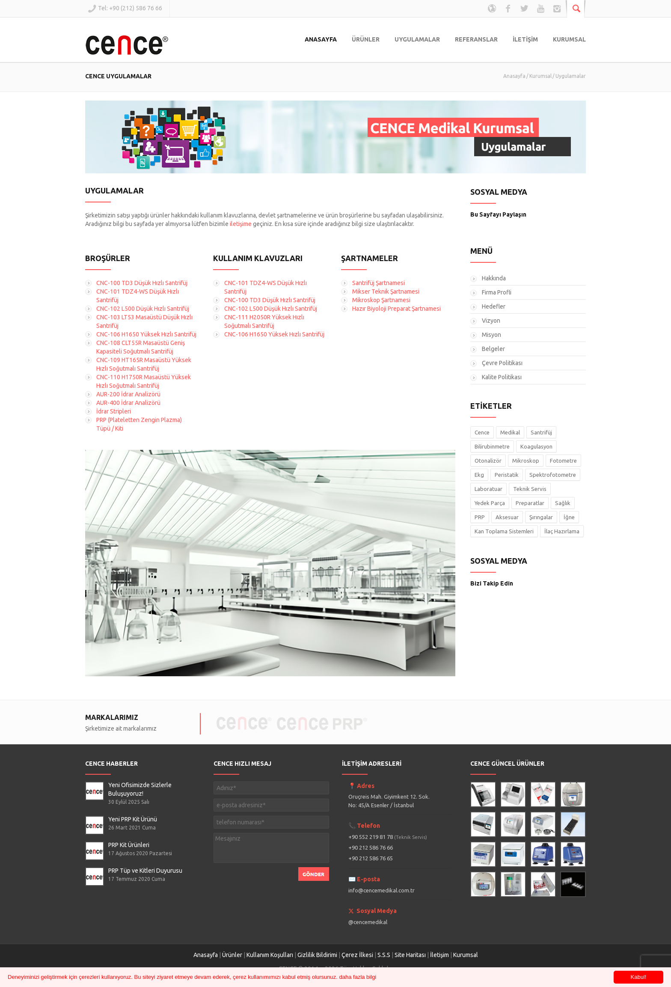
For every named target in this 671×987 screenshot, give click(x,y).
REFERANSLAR (476, 39)
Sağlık (562, 503)
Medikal (510, 432)
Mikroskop (525, 461)
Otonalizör (488, 461)
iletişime (241, 223)
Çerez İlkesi (357, 954)
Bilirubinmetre (492, 446)
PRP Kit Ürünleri (128, 844)
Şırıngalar (541, 517)
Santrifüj (541, 432)
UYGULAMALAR (417, 39)
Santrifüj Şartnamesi (378, 282)
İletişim (439, 954)
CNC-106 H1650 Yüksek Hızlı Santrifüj (146, 334)
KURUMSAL (569, 39)
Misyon (491, 334)
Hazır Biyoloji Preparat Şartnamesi (396, 308)
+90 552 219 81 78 (387, 837)
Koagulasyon (536, 446)
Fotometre (563, 461)
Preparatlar (530, 503)
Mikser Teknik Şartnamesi (385, 291)
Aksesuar (507, 517)
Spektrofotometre (552, 475)
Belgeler (493, 348)
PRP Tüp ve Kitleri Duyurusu (145, 870)
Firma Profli (496, 292)
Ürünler (232, 954)
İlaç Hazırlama (561, 531)
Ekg (479, 475)
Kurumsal (540, 76)
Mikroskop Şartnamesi (381, 300)
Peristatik (507, 475)
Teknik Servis (529, 489)
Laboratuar (488, 489)
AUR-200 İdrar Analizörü (128, 394)
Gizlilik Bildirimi (317, 954)
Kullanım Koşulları (269, 954)
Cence (482, 432)
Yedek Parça (490, 503)
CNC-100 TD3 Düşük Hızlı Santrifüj (141, 282)
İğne (569, 517)
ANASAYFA (321, 39)
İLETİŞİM (525, 39)
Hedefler (493, 306)
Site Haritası (410, 954)
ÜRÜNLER (366, 39)
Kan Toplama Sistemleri (504, 531)
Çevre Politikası (502, 363)
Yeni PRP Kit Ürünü (132, 819)
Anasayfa (514, 76)
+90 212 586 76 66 (370, 847)
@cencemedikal (367, 922)
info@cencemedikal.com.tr (381, 890)
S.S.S (383, 954)
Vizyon (491, 320)
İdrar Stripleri (113, 411)
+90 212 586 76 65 (370, 858)
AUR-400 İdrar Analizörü (128, 402)
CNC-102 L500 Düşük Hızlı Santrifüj (142, 308)
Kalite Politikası (502, 377)
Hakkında (494, 278)
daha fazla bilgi (358, 977)
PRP (480, 517)
